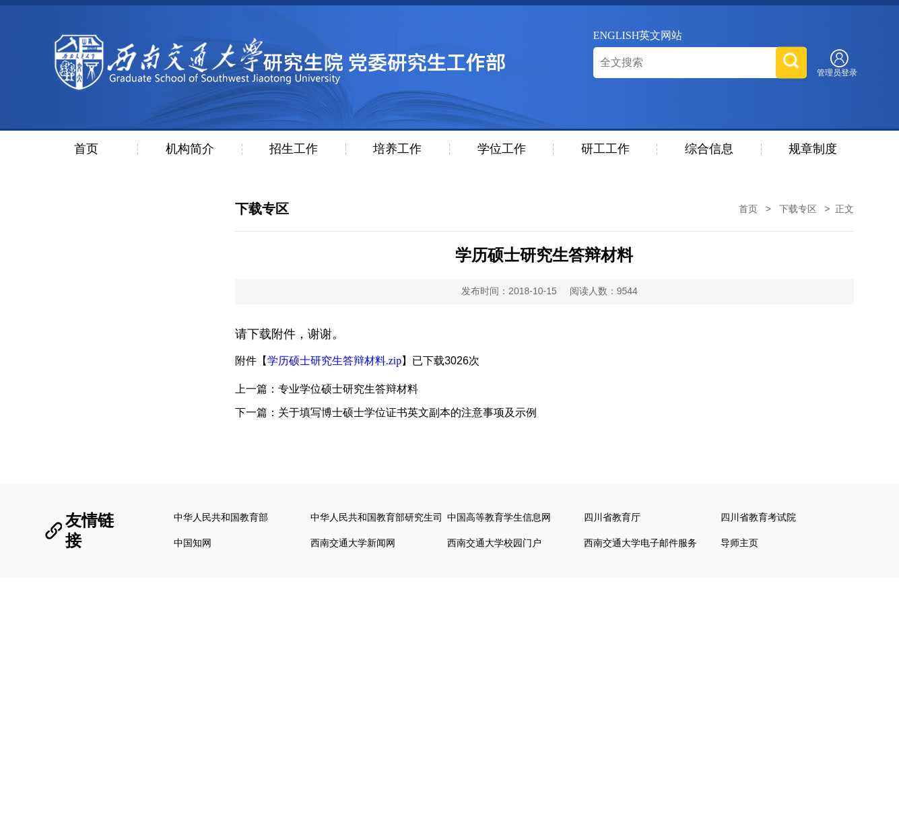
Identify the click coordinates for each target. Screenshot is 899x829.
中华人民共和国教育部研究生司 (376, 517)
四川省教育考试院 (758, 517)
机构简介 (190, 149)
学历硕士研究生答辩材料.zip (334, 360)
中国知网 (192, 543)
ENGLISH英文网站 (637, 35)
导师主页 (739, 543)
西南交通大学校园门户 (494, 543)
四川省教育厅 (612, 517)
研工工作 (605, 149)
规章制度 (813, 149)
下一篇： (386, 412)
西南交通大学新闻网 (352, 543)
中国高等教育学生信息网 (499, 517)
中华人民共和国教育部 (221, 517)
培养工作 (397, 149)
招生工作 (293, 149)
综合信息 (709, 149)
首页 (86, 149)
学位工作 (501, 149)
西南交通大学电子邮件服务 (640, 543)
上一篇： (326, 389)
